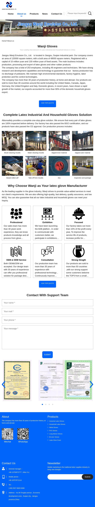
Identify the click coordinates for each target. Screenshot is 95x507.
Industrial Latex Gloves (57, 419)
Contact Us (56, 14)
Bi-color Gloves (54, 435)
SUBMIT (47, 353)
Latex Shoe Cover (55, 438)
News (45, 14)
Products (34, 14)
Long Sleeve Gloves (56, 432)
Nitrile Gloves (54, 425)
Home (11, 14)
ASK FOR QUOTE (47, 104)
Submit (87, 475)
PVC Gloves (53, 429)
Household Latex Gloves (58, 422)
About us (21, 14)
